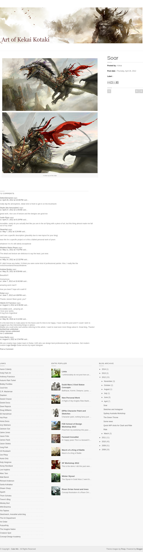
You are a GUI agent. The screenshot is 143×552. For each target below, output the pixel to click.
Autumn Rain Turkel (8, 380)
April (106, 401)
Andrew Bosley (6, 269)
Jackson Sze (5, 429)
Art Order (3, 522)
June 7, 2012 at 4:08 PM (12, 295)
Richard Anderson (7, 481)
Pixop (123, 549)
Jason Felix (4, 436)
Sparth (2, 492)
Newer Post (137, 91)
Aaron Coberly (5, 369)
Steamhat (4, 229)
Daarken (3, 395)
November (108, 381)
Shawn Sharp (5, 488)
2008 (104, 450)
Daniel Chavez (6, 399)
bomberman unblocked (9, 329)
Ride (105, 429)
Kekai (2, 293)
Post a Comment (6, 349)
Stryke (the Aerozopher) (9, 208)
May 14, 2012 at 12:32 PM (13, 260)
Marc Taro (4, 473)
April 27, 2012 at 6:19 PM (12, 220)
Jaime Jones (5, 432)
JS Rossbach (5, 451)
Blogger (139, 549)
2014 (104, 369)
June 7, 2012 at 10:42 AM (13, 281)
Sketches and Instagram (113, 409)
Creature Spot (5, 533)
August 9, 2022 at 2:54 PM (13, 339)
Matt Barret (4, 477)
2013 (104, 373)
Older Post (141, 91)
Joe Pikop (4, 455)
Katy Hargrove (5, 462)
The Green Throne (111, 417)
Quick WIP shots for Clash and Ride (118, 425)
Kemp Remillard (6, 466)
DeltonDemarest (6, 198)
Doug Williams (5, 410)
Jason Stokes (5, 444)
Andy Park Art (5, 373)
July (105, 393)
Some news (108, 421)
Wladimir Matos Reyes (9, 248)
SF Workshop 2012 (70, 463)
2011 (104, 438)
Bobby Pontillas (6, 384)
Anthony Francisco (7, 377)
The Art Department (8, 518)
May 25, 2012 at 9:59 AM (13, 271)
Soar (112, 58)
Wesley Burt (5, 503)
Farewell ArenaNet (70, 437)
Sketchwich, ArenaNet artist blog (13, 514)
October (107, 385)
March (106, 433)
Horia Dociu (4, 421)
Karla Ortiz (4, 458)
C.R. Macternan (6, 392)
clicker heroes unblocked (10, 331)
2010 (104, 442)
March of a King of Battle (73, 450)
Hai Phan (3, 418)
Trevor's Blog (5, 499)
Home (109, 91)
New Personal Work (71, 398)
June (106, 397)
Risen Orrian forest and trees (75, 489)
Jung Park (4, 447)
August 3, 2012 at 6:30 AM (13, 305)
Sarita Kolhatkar (6, 485)
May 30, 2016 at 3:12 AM (13, 319)
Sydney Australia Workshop (114, 413)
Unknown (3, 317)
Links (64, 371)
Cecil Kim (4, 388)
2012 (104, 377)
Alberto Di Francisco (8, 303)
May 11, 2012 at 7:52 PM (13, 250)
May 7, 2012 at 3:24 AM (12, 232)
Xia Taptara (4, 511)
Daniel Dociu (5, 403)
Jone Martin (4, 337)
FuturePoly (4, 525)
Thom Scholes (5, 496)
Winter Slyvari (68, 476)
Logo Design (11, 345)
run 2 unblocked (6, 333)
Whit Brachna (5, 507)
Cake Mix (14, 549)
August (106, 389)
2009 (104, 446)
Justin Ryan (4, 218)
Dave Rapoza (5, 406)
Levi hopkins (5, 470)
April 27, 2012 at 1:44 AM (12, 210)
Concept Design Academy (10, 537)
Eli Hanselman (5, 414)
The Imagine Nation (8, 529)
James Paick (5, 440)
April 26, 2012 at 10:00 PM (13, 200)
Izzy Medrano (5, 425)
